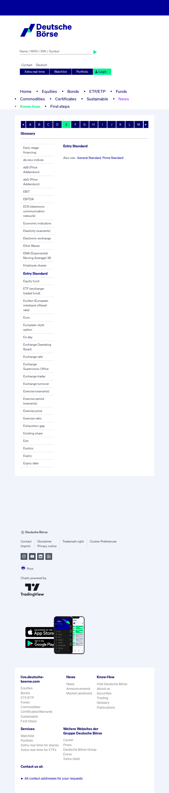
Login (101, 72)
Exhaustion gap (34, 426)
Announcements (78, 688)
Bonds (73, 91)
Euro (26, 317)
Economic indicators (37, 223)
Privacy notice (47, 546)
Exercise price (32, 411)
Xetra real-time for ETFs (38, 750)
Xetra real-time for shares (40, 745)
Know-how (30, 106)
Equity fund (31, 281)
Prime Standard (112, 158)
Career (68, 740)
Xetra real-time (35, 72)
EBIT (26, 191)
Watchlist (60, 72)
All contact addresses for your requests (52, 778)
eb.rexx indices (33, 160)
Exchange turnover (36, 384)
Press (67, 745)
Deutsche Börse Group (79, 749)
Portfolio (82, 72)
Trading (102, 698)
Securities (104, 693)
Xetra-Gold (71, 759)
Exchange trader (34, 376)
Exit (25, 441)
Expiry (27, 456)
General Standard (89, 158)
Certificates (65, 99)
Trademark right (73, 541)
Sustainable (97, 99)
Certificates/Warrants (36, 711)
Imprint (25, 546)
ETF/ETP (97, 91)
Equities (49, 91)
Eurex (67, 754)
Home (25, 91)
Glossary (103, 702)
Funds (121, 91)
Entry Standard (35, 273)
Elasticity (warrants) (36, 231)
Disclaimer (44, 541)
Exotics (28, 448)
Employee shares (34, 265)
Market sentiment (79, 693)
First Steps (29, 721)
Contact (26, 65)
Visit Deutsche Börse (112, 684)
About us (103, 688)
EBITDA (28, 199)
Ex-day (28, 337)
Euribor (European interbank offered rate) (35, 305)
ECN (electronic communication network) (34, 211)
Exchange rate (33, 357)
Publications (106, 707)
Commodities (32, 99)
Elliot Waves (31, 246)
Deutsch (41, 65)
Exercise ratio (32, 418)
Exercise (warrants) (36, 391)
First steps (60, 106)
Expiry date (30, 463)
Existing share (33, 433)
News (123, 99)
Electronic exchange (37, 238)
